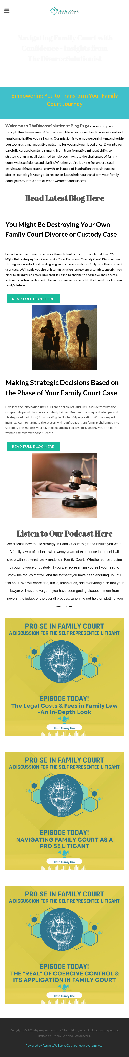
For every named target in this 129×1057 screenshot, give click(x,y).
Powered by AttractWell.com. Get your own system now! (64, 1045)
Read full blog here (33, 299)
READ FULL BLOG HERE (33, 446)
